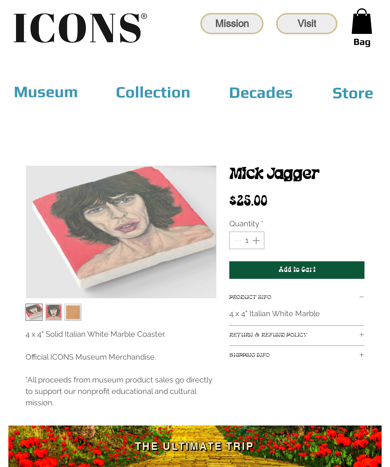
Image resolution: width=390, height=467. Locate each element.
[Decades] (261, 92)
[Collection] (153, 92)
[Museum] (46, 91)
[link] (361, 21)
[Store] (352, 93)
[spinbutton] (246, 240)
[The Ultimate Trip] (195, 446)
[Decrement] (236, 240)
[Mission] (232, 23)
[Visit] (306, 23)
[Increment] (256, 240)
